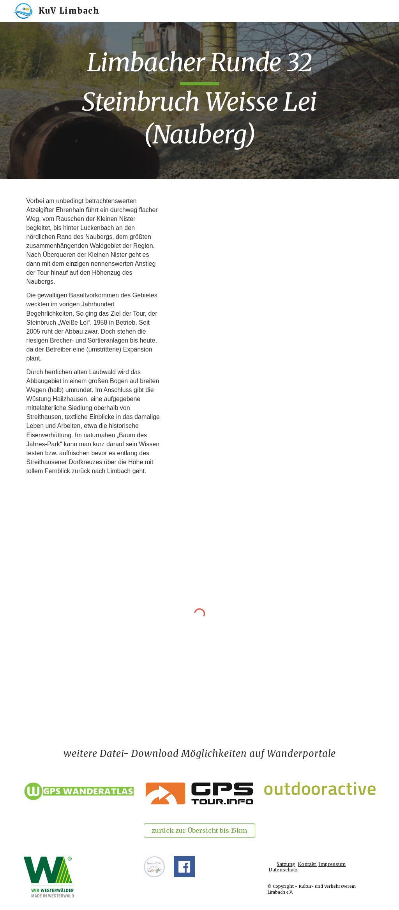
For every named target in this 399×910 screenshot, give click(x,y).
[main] (199, 100)
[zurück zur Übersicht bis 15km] (199, 830)
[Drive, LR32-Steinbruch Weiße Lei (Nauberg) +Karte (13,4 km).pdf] (275, 259)
